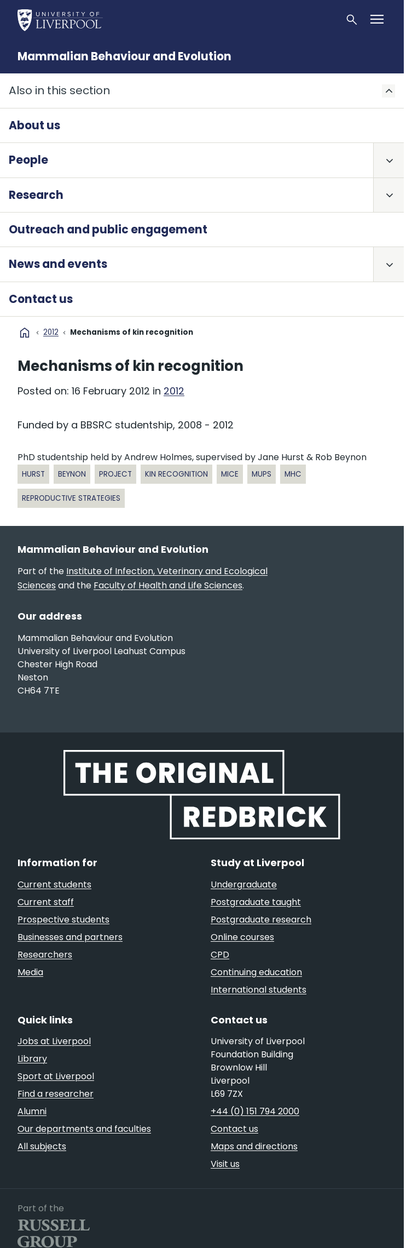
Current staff (46, 902)
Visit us (225, 1164)
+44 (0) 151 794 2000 (255, 1111)
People (28, 160)
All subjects (42, 1146)
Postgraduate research (261, 919)
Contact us (41, 299)
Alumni (32, 1111)
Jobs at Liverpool (54, 1041)
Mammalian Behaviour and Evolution (124, 56)
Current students (54, 884)
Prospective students (63, 919)
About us (34, 125)
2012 (51, 332)
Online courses (242, 937)
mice (230, 474)
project (115, 474)
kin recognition (176, 474)
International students (258, 989)
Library (32, 1058)
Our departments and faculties (84, 1129)
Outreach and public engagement (108, 229)
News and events (58, 264)
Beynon (72, 474)
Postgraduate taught (256, 902)
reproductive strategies (71, 498)
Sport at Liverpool (56, 1076)
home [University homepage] (25, 332)
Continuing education (256, 972)
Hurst (33, 474)
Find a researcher (56, 1093)
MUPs (261, 474)
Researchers (45, 954)
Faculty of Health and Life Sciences (168, 585)
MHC (293, 474)
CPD (220, 954)
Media (30, 972)
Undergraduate (244, 884)
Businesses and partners (70, 937)
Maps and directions (254, 1146)
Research (36, 195)
